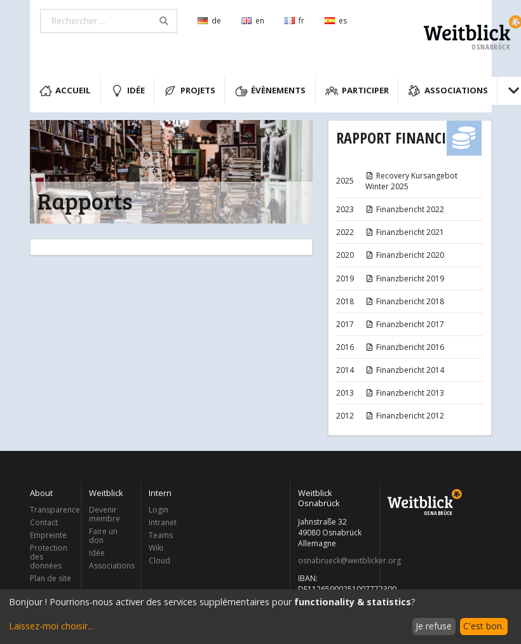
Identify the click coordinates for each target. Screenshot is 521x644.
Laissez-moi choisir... (51, 626)
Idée (128, 90)
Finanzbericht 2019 (404, 278)
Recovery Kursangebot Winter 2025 (411, 181)
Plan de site (50, 578)
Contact (44, 522)
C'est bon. (483, 626)
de (209, 20)
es (336, 20)
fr (294, 20)
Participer (357, 90)
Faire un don (103, 536)
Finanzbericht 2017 (404, 324)
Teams (161, 535)
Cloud (159, 560)
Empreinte (48, 535)
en (252, 20)
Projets (189, 90)
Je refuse (434, 626)
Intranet (163, 522)
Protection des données (48, 556)
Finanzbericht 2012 (404, 415)
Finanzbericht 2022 (404, 209)
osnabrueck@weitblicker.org (335, 560)
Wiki (156, 547)
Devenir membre (104, 515)
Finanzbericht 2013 (404, 392)
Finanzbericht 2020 (404, 255)
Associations (448, 90)
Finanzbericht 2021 (404, 232)
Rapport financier (398, 137)
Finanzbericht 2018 (404, 301)
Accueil (65, 90)
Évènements (270, 90)
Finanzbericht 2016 (404, 347)
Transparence (52, 510)
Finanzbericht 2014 (404, 370)
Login (158, 510)
